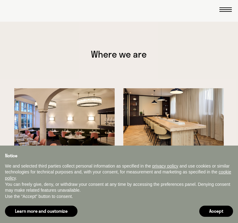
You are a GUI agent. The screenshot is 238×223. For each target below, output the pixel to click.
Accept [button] (216, 211)
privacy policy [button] (165, 166)
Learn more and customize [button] (41, 211)
